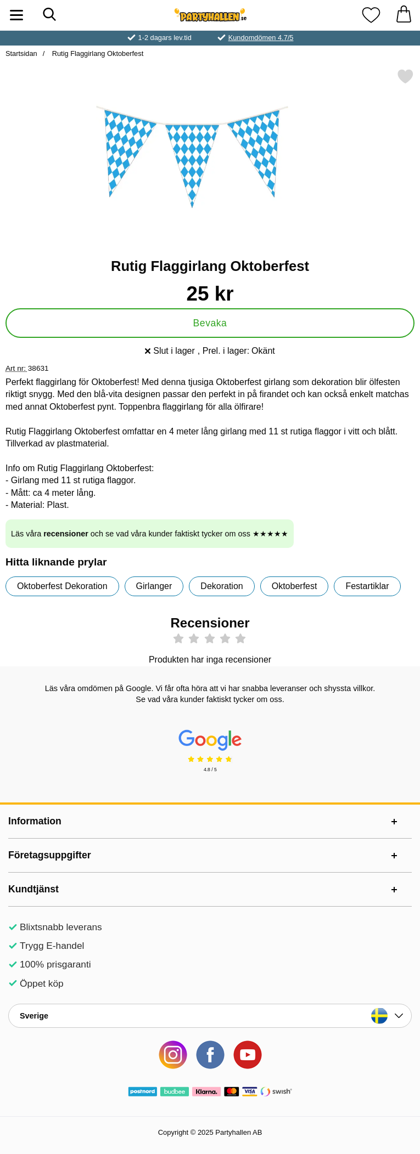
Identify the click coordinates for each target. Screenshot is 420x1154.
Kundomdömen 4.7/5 (261, 37)
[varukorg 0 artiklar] (403, 15)
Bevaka (210, 323)
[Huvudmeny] (16, 15)
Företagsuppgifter (49, 855)
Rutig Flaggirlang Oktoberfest (96, 53)
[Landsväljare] (210, 1016)
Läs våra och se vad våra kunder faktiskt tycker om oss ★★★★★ (149, 533)
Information (34, 821)
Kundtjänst (33, 889)
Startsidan (21, 53)
